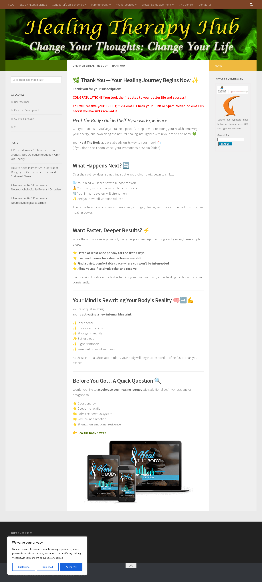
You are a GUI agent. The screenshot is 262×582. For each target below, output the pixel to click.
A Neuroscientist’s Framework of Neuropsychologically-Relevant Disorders (36, 187)
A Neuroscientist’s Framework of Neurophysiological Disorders (30, 200)
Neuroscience (21, 102)
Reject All (48, 567)
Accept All (71, 567)
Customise (24, 567)
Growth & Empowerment (156, 4)
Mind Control (186, 4)
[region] (47, 555)
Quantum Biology (24, 118)
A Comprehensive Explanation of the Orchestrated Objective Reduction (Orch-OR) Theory (36, 154)
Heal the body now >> (93, 433)
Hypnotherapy (99, 4)
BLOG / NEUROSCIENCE (33, 4)
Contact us (205, 4)
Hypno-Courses (125, 4)
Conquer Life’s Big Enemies (68, 4)
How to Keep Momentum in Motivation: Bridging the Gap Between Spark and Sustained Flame (35, 172)
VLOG (11, 4)
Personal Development (26, 110)
